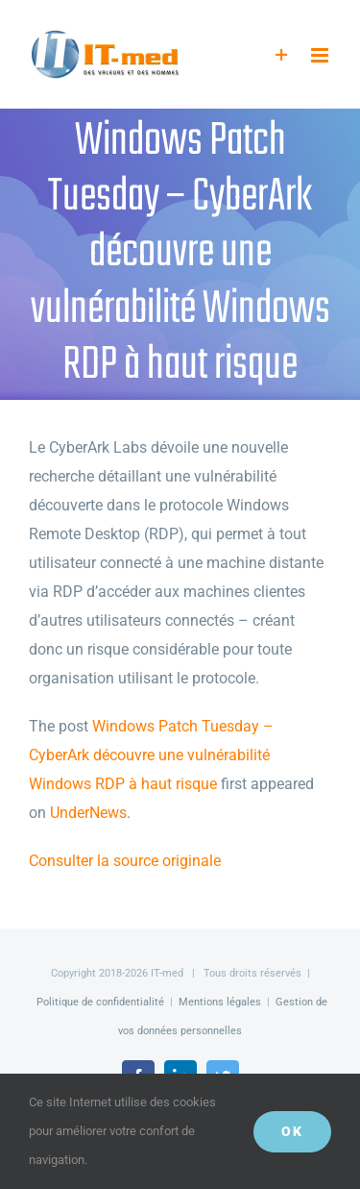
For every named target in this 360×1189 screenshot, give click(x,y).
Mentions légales (220, 1002)
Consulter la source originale (125, 861)
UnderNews (88, 813)
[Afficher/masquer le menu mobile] (321, 55)
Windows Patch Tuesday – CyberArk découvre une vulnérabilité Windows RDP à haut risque (151, 755)
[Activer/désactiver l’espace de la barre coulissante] (282, 55)
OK (292, 1131)
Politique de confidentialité (100, 1002)
